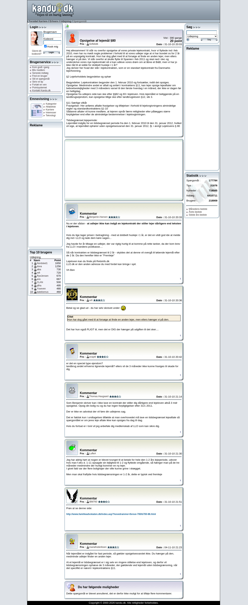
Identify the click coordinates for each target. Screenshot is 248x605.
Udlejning (65, 21)
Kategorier (50, 103)
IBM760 (93, 501)
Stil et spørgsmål (40, 78)
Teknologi (49, 115)
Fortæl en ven (38, 84)
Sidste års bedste (196, 214)
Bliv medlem (37, 70)
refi (38, 272)
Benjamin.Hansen (98, 217)
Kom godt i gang (39, 67)
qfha (39, 285)
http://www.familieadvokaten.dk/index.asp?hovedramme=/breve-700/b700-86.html (111, 514)
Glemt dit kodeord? (36, 52)
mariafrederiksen (98, 547)
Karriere (43, 21)
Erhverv (54, 21)
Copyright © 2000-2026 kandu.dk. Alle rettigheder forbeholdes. (123, 602)
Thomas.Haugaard (98, 396)
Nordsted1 (42, 263)
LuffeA (92, 453)
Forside (33, 21)
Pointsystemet (38, 87)
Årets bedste (194, 212)
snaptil (92, 356)
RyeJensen (42, 276)
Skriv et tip (36, 81)
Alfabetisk (49, 106)
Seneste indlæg (39, 73)
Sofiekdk (93, 44)
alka (39, 269)
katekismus (42, 292)
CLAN (40, 282)
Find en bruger (38, 76)
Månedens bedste (196, 209)
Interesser (49, 112)
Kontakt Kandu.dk (40, 90)
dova (39, 266)
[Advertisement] (149, 9)
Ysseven (41, 288)
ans (38, 279)
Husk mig (52, 46)
